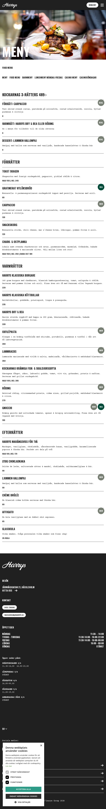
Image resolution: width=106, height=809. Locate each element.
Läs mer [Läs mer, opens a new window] (9, 766)
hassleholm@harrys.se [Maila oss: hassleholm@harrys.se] (14, 615)
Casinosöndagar (88, 77)
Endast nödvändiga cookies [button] (23, 796)
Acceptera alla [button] (23, 789)
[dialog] (23, 774)
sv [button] (5, 729)
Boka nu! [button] (92, 5)
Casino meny (71, 77)
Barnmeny (27, 77)
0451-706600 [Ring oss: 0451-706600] (9, 607)
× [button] (41, 746)
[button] (102, 5)
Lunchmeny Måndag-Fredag (49, 77)
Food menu (15, 77)
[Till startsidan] (9, 5)
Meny (4, 77)
